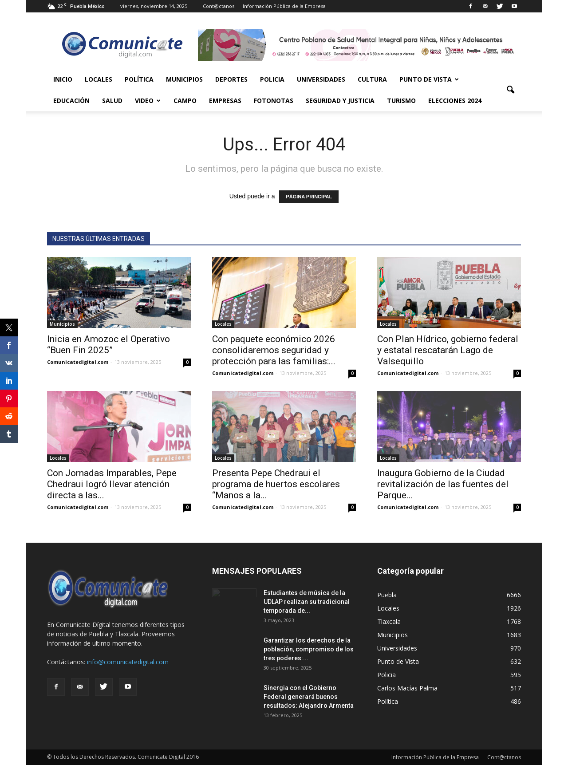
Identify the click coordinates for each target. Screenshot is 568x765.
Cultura (372, 79)
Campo (185, 100)
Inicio (62, 79)
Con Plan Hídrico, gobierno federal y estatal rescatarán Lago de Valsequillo (447, 350)
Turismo (401, 100)
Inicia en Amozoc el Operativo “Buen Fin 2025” (108, 344)
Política (139, 79)
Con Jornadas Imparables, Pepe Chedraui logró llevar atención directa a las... (112, 484)
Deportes (231, 79)
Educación (71, 100)
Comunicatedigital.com (77, 362)
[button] (510, 90)
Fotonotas (273, 100)
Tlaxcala (389, 621)
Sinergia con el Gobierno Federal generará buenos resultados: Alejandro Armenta (309, 696)
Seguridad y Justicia (340, 100)
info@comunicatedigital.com (128, 662)
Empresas (225, 100)
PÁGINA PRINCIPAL (309, 196)
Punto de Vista (429, 79)
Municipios (184, 79)
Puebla (387, 595)
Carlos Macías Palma (407, 688)
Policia (272, 79)
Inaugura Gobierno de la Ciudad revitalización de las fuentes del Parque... (443, 484)
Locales (98, 79)
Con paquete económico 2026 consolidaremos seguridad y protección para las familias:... (273, 350)
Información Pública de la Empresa (284, 6)
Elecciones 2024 (454, 100)
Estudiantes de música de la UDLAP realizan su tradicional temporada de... (307, 601)
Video (148, 100)
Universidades (321, 79)
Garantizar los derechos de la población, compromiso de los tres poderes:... (309, 649)
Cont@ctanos (218, 6)
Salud (112, 100)
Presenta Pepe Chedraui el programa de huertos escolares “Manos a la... (276, 484)
